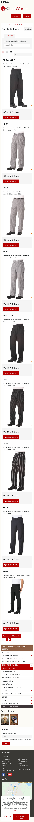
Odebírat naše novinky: (9, 733)
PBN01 (6, 571)
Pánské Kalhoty (8, 668)
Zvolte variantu (11, 117)
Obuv (17, 700)
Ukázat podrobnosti (7, 815)
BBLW (5, 508)
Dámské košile (8, 684)
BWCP (5, 188)
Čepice (17, 697)
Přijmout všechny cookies (21, 817)
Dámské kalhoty (8, 671)
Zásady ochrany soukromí (21, 811)
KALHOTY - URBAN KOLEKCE (12, 675)
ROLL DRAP (6, 652)
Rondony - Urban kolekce (12, 658)
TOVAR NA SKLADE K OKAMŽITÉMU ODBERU (14, 648)
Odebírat (6, 743)
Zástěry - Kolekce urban (12, 694)
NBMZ (5, 252)
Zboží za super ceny (10, 706)
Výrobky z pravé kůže (17, 703)
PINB (5, 380)
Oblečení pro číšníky (17, 678)
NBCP (5, 124)
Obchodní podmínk (23, 769)
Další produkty (15, 636)
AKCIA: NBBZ (9, 316)
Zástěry (17, 690)
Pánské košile (7, 681)
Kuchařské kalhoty (17, 665)
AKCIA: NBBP (9, 60)
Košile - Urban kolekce (11, 687)
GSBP (5, 444)
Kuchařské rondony (17, 655)
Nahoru (5, 636)
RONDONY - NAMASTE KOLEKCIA (13, 662)
